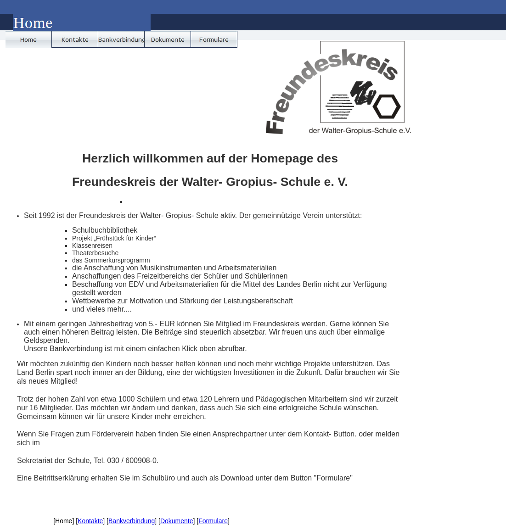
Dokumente (176, 521)
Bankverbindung (131, 521)
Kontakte (90, 521)
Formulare (213, 521)
